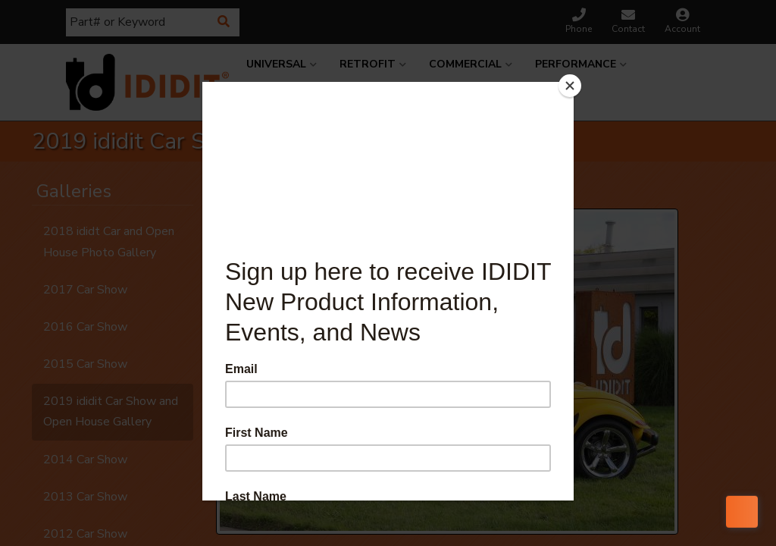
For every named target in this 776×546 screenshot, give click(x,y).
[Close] (570, 85)
